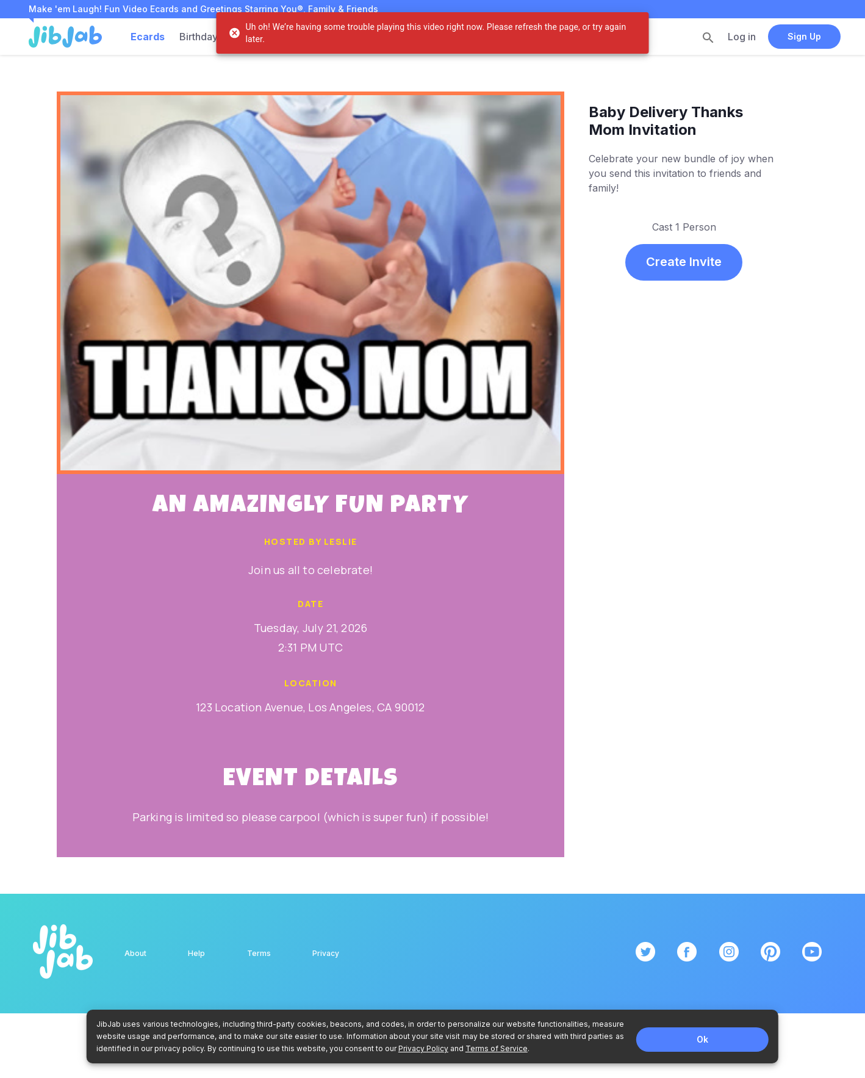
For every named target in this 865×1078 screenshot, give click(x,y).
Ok (702, 1039)
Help (196, 953)
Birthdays (201, 37)
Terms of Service (496, 1048)
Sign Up (804, 36)
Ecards (148, 37)
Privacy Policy (423, 1048)
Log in (742, 37)
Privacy (325, 953)
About (135, 953)
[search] (708, 37)
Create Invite (684, 261)
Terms (259, 953)
